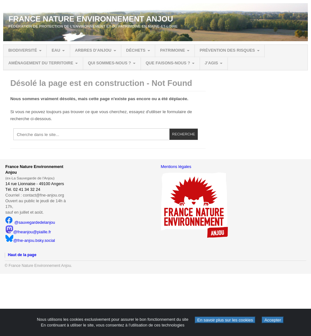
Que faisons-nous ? (168, 63)
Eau (56, 50)
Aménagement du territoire (40, 63)
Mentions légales (176, 166)
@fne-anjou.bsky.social (30, 240)
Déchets (135, 50)
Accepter (272, 320)
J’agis (211, 63)
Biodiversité (22, 50)
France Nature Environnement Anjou (91, 19)
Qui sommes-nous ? (109, 63)
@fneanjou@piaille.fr (28, 231)
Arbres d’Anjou (93, 50)
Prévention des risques (227, 50)
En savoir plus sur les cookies (225, 320)
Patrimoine (172, 50)
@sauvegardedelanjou (30, 222)
